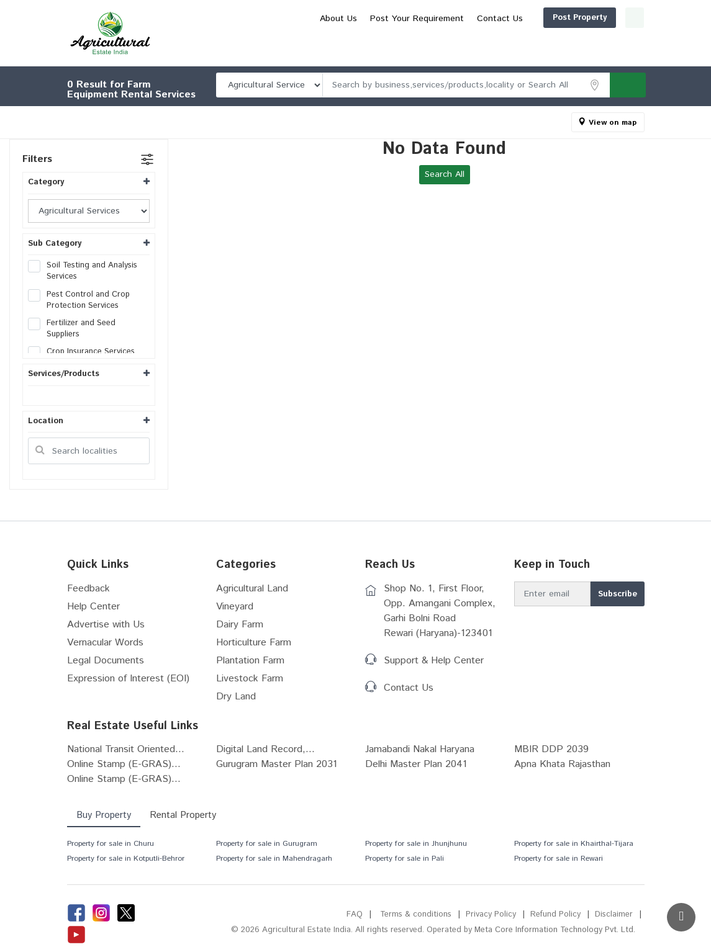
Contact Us (607, 39)
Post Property (520, 18)
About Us (445, 39)
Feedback (88, 588)
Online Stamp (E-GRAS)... (124, 764)
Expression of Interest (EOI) (128, 678)
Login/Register (605, 18)
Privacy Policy (491, 914)
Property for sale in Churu (110, 843)
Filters (37, 159)
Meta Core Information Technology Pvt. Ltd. (554, 930)
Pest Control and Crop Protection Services (79, 300)
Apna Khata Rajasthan (562, 764)
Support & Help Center (434, 660)
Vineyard (234, 606)
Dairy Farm (239, 624)
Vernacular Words (105, 642)
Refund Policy (555, 914)
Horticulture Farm (253, 642)
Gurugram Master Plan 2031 (276, 764)
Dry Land (236, 696)
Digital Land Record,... (265, 749)
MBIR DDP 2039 (551, 749)
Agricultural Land (252, 588)
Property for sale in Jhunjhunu (416, 843)
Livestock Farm (249, 678)
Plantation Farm (250, 660)
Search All (444, 174)
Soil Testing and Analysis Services (82, 271)
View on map (612, 122)
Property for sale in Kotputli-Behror (125, 858)
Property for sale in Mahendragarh (274, 858)
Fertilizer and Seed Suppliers (71, 329)
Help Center (93, 606)
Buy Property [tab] (103, 815)
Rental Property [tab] (183, 815)
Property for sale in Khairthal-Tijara (573, 843)
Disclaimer (614, 914)
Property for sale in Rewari (558, 858)
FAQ (354, 914)
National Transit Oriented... (125, 749)
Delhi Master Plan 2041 (416, 764)
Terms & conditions (415, 914)
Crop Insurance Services (85, 351)
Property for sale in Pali (404, 858)
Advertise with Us (106, 624)
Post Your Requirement (524, 39)
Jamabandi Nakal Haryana (419, 749)
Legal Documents (105, 660)
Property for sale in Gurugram (266, 843)
